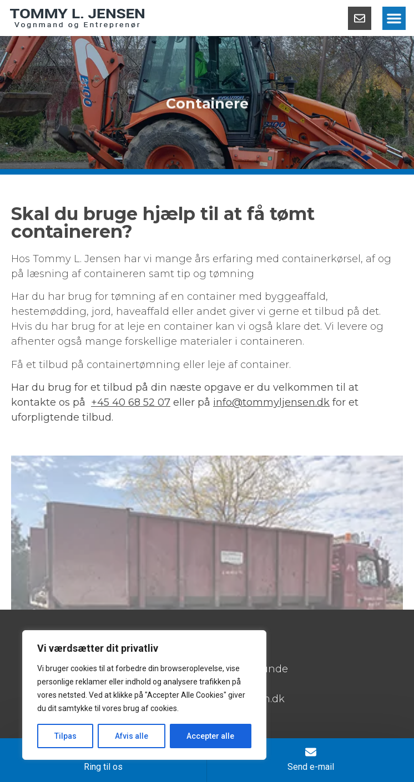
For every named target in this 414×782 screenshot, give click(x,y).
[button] (394, 18)
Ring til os (103, 766)
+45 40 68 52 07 (130, 402)
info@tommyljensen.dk (271, 402)
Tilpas (65, 736)
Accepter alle (210, 736)
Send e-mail (310, 766)
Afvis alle (131, 736)
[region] (144, 695)
